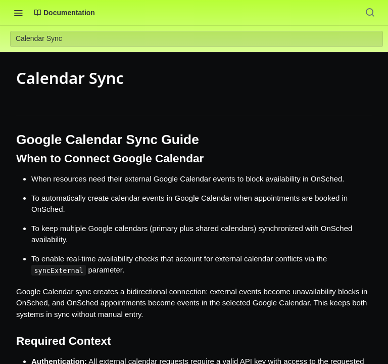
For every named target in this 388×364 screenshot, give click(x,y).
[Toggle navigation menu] (18, 13)
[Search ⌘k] (370, 13)
